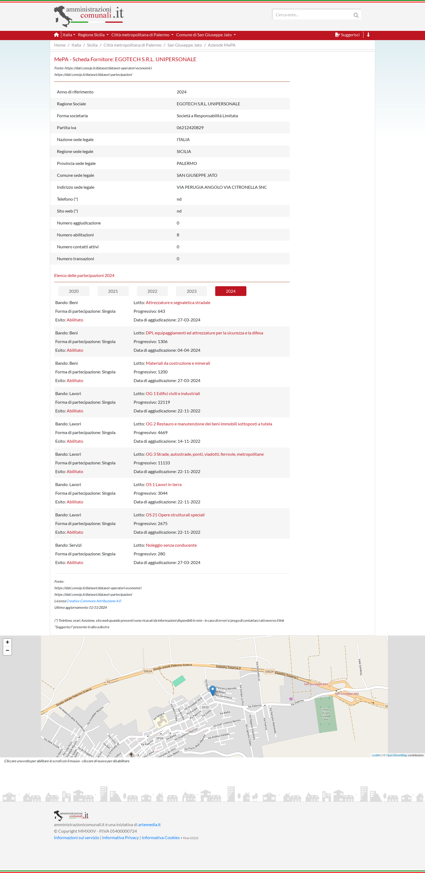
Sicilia (92, 44)
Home (60, 44)
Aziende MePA (222, 44)
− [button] (7, 651)
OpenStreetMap (396, 755)
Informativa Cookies (161, 837)
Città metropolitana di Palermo (133, 44)
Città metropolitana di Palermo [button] (140, 34)
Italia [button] (67, 34)
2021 (113, 291)
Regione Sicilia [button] (91, 34)
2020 (74, 291)
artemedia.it (149, 824)
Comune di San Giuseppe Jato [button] (204, 34)
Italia (76, 44)
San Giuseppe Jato (185, 44)
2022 (152, 291)
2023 (192, 291)
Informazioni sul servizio (76, 837)
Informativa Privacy (120, 837)
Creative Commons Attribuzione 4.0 (93, 601)
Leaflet (376, 755)
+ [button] (7, 643)
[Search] (313, 14)
